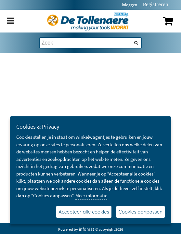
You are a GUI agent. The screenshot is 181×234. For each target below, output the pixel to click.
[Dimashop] (88, 21)
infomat (86, 229)
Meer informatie (91, 195)
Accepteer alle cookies (83, 212)
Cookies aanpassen (140, 212)
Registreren (155, 4)
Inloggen (129, 4)
